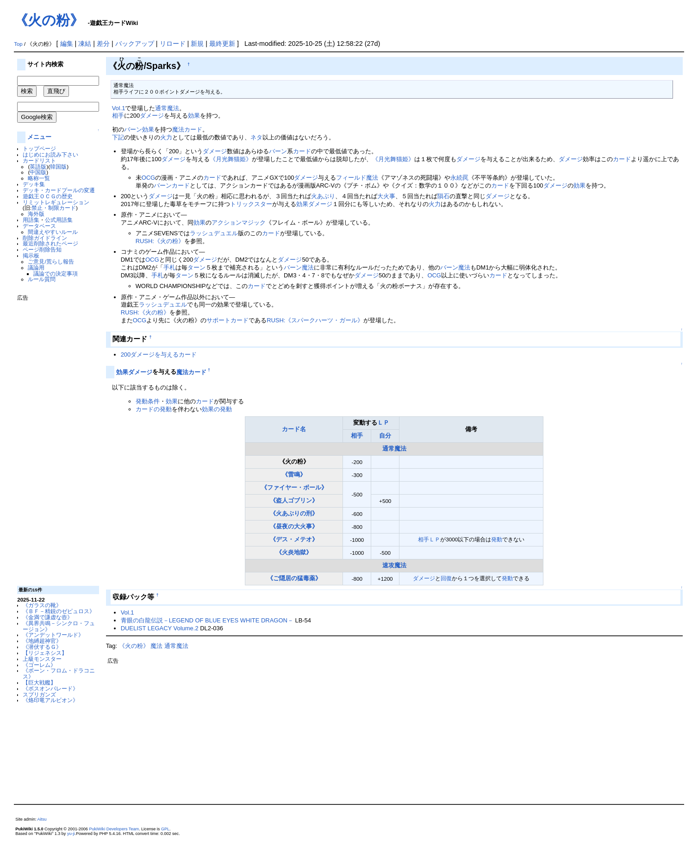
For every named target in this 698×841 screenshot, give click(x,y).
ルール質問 (42, 279)
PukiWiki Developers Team (114, 829)
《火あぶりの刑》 (294, 513)
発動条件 (148, 401)
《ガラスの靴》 (42, 605)
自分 (385, 435)
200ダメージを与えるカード (159, 354)
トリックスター (251, 204)
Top (18, 44)
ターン (196, 267)
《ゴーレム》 (39, 665)
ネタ (256, 137)
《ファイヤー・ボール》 (294, 487)
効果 (194, 115)
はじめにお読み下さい (50, 154)
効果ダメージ (314, 204)
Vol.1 (118, 108)
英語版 (38, 166)
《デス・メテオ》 (294, 539)
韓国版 (58, 166)
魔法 (308, 267)
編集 (66, 43)
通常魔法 (167, 108)
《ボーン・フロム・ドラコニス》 (59, 673)
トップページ (39, 148)
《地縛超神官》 (42, 641)
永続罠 (459, 177)
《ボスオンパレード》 (50, 688)
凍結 (84, 43)
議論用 (36, 267)
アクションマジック (239, 222)
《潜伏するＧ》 (42, 647)
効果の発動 (217, 409)
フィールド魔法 (357, 177)
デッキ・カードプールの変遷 (59, 190)
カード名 (294, 429)
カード (302, 151)
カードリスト (39, 160)
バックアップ (134, 43)
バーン (133, 129)
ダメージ (152, 115)
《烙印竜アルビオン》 (50, 700)
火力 (166, 137)
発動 (496, 539)
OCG (149, 177)
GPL (165, 829)
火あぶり (323, 196)
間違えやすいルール (53, 232)
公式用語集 (59, 220)
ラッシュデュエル (214, 233)
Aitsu (42, 819)
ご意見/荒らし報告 (51, 261)
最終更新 (222, 43)
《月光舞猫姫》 (231, 159)
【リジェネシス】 (45, 653)
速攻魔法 (394, 565)
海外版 (36, 214)
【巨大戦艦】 (39, 682)
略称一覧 (39, 178)
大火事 (386, 196)
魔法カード (187, 129)
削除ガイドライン (45, 238)
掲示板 (31, 255)
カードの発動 (154, 409)
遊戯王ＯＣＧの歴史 (48, 196)
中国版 (38, 172)
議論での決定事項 (55, 273)
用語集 (31, 220)
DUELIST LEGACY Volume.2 (160, 628)
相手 (118, 115)
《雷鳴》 (294, 474)
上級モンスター (42, 659)
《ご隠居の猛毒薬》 (294, 578)
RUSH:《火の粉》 (160, 241)
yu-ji (71, 833)
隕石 (443, 196)
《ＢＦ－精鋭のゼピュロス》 (59, 611)
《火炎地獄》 (294, 552)
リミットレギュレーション (56, 202)
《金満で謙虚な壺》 (48, 617)
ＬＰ (383, 422)
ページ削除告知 (42, 249)
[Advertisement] (54, 440)
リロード (173, 43)
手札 (169, 267)
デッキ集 (34, 184)
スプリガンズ (39, 694)
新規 (197, 43)
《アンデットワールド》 (53, 635)
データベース (39, 226)
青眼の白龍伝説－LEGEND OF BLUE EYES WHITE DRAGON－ (207, 620)
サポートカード (227, 320)
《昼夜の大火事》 (294, 526)
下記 (118, 137)
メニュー (39, 136)
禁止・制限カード (53, 208)
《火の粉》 (49, 20)
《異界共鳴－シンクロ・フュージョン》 (59, 626)
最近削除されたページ (50, 243)
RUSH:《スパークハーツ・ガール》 (315, 320)
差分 (103, 43)
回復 (446, 578)
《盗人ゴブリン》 (294, 500)
